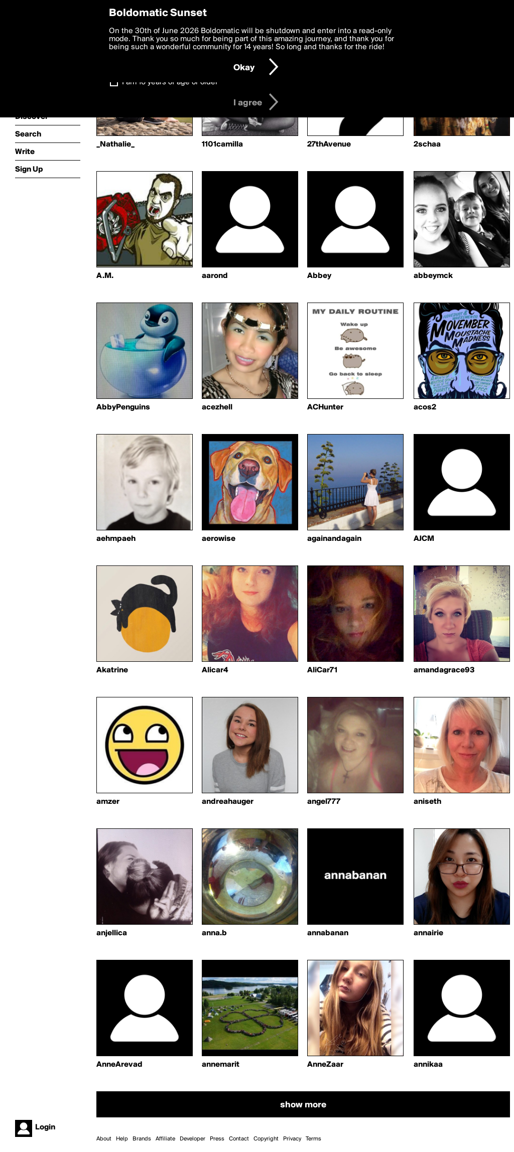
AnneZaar (325, 1065)
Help (122, 1139)
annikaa (428, 1065)
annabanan (327, 933)
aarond (215, 276)
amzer (107, 802)
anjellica (111, 933)
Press (217, 1139)
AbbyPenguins (123, 407)
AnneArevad (119, 1065)
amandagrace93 (444, 670)
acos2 (425, 407)
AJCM (424, 539)
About (103, 1139)
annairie (428, 933)
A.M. (104, 276)
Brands (142, 1139)
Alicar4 (215, 670)
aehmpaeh (116, 539)
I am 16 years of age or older (170, 82)
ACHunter (325, 407)
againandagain (334, 539)
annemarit (220, 1065)
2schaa (427, 144)
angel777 (323, 802)
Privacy (292, 1139)
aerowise (218, 539)
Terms (313, 1139)
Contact (239, 1139)
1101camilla (222, 144)
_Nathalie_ (115, 144)
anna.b (214, 933)
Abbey (319, 276)
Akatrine (112, 670)
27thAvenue (329, 144)
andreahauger (227, 802)
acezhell (217, 407)
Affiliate (165, 1139)
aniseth (427, 802)
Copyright (266, 1139)
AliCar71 (322, 670)
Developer (192, 1139)
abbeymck (433, 276)
